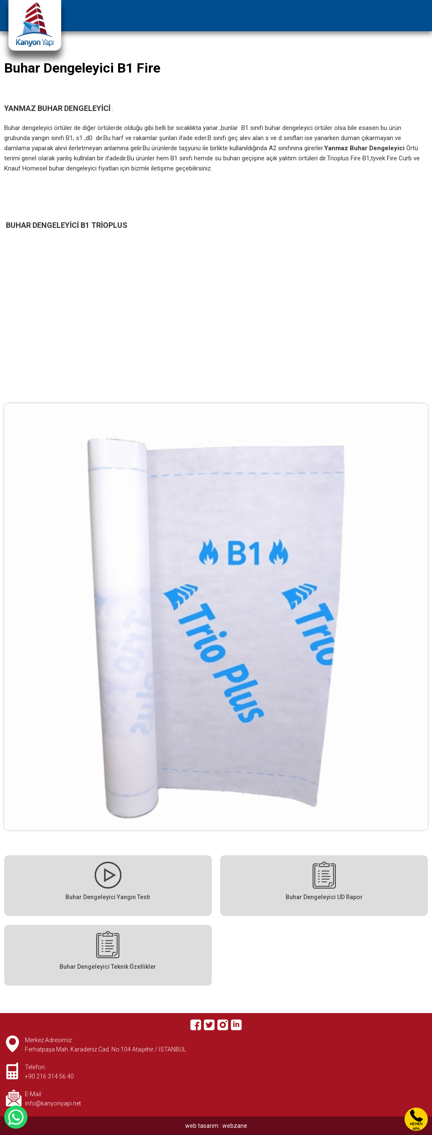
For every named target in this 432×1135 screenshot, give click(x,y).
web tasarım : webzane (216, 1125)
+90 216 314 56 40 (49, 1076)
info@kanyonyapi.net (53, 1103)
